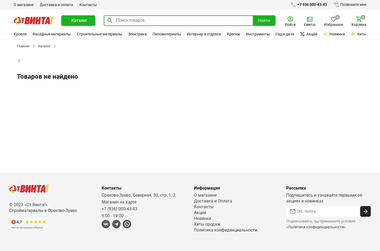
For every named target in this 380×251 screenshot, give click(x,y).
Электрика (137, 34)
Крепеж (233, 34)
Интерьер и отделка (204, 34)
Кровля (20, 34)
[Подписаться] (365, 211)
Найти (264, 20)
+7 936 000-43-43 (307, 5)
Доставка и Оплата (213, 200)
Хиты (358, 34)
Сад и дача (285, 34)
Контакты (87, 5)
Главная (23, 46)
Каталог (44, 46)
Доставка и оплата (56, 5)
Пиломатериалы (167, 34)
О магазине (24, 5)
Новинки (334, 34)
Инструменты (258, 34)
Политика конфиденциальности (226, 230)
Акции (308, 34)
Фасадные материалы (51, 34)
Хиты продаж (207, 224)
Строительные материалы (99, 34)
